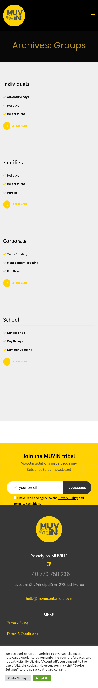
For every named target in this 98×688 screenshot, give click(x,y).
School (11, 320)
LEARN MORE (20, 125)
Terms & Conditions (27, 504)
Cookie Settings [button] (18, 678)
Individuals (16, 84)
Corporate (15, 241)
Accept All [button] (42, 678)
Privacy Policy (68, 498)
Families (13, 163)
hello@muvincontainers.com (49, 599)
